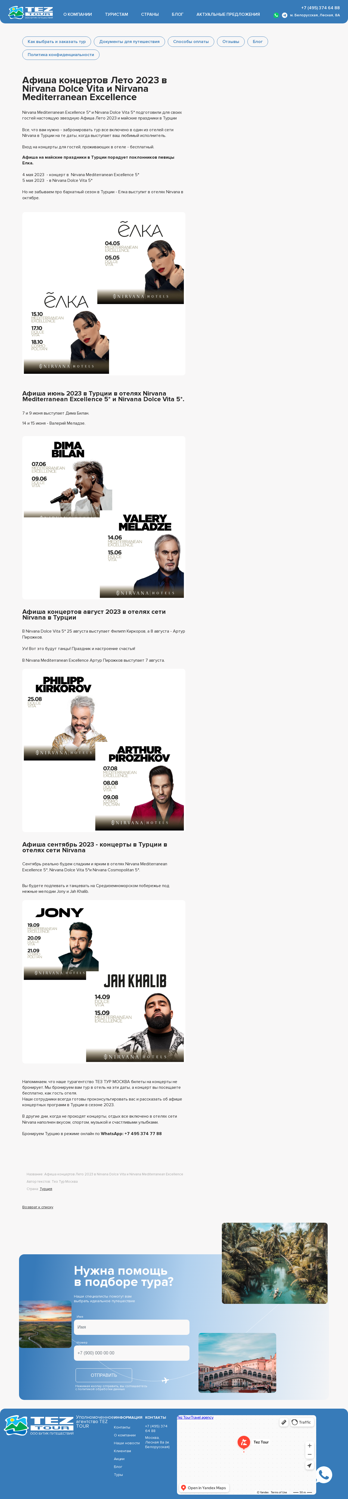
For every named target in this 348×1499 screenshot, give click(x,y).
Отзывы (230, 41)
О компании (77, 14)
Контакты (122, 1427)
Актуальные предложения (228, 14)
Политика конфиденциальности (61, 54)
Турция (46, 1189)
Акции (119, 1459)
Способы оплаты (191, 41)
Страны (150, 14)
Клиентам (122, 1451)
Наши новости (127, 1443)
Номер (82, 1343)
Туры (118, 1474)
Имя (80, 1317)
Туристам (116, 14)
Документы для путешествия (129, 41)
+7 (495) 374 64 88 (320, 7)
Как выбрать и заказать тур (57, 41)
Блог (178, 14)
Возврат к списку (37, 1207)
